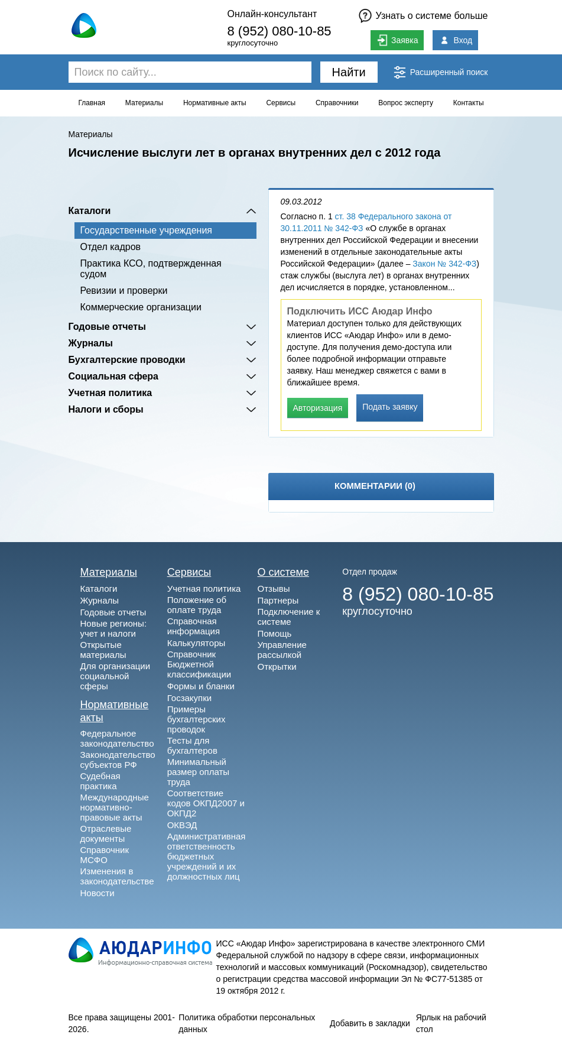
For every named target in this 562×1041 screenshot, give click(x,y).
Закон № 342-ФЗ (444, 263)
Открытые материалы (103, 650)
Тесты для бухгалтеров (192, 745)
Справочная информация (193, 626)
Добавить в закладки (370, 1023)
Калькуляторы (196, 643)
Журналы (91, 343)
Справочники (337, 103)
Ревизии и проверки (124, 291)
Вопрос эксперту (405, 103)
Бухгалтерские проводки (127, 360)
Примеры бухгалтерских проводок (196, 719)
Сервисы (280, 103)
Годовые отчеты (107, 327)
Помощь (274, 633)
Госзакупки (189, 698)
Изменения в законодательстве (117, 876)
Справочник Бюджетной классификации (199, 664)
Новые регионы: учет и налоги (113, 628)
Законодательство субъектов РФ (117, 760)
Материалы (144, 103)
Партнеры (277, 600)
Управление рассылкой (281, 650)
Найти (349, 72)
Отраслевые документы (106, 833)
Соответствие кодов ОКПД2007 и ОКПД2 (206, 803)
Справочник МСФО (104, 855)
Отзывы (273, 588)
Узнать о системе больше (432, 16)
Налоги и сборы (106, 409)
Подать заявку (389, 406)
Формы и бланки (201, 686)
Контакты (468, 103)
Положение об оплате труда (196, 605)
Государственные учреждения (146, 230)
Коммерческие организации (141, 307)
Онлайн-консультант (272, 14)
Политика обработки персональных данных (246, 1023)
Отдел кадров (110, 247)
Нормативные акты (214, 103)
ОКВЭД (182, 825)
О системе (283, 572)
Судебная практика (100, 781)
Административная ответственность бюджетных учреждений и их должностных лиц (206, 856)
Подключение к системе (288, 617)
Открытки (276, 666)
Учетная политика (110, 393)
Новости (97, 893)
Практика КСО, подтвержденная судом (151, 268)
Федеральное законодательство (117, 738)
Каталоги (90, 211)
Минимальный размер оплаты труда (198, 772)
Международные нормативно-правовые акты (114, 807)
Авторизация (318, 408)
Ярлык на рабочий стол (451, 1023)
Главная (91, 103)
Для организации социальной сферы (115, 676)
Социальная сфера (114, 376)
